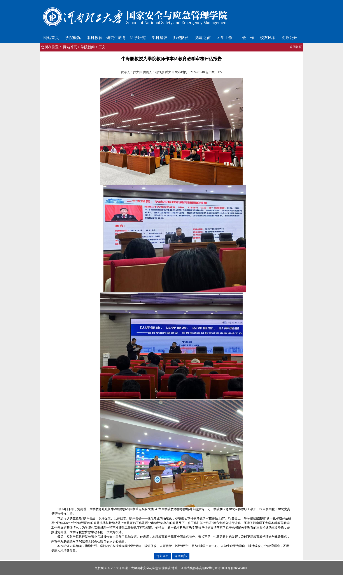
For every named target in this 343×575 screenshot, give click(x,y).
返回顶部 (181, 556)
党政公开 (289, 37)
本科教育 (94, 37)
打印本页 (162, 556)
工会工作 (246, 37)
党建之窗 (203, 37)
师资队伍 (181, 37)
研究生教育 (116, 37)
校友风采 (268, 37)
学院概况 (73, 37)
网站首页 (51, 37)
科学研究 (138, 37)
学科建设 (159, 37)
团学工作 (224, 37)
